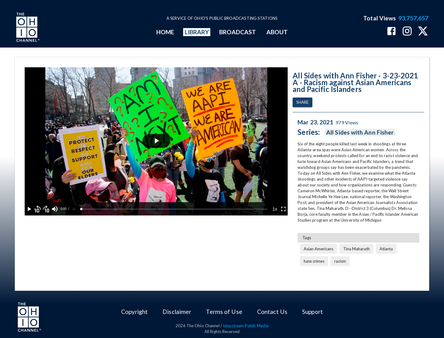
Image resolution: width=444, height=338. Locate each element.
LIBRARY (197, 31)
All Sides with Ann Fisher (360, 132)
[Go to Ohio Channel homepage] (27, 28)
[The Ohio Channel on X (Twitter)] (422, 32)
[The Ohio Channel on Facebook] (391, 32)
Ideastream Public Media (246, 325)
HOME (165, 31)
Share (302, 102)
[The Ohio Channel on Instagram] (407, 32)
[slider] (174, 209)
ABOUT (277, 31)
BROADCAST (237, 31)
